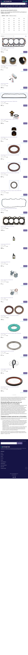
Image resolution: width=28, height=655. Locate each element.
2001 (4, 28)
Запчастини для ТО (2, 5)
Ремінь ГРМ (2, 466)
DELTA (7, 15)
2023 (19, 18)
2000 (9, 28)
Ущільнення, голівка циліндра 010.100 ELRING (7, 47)
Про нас (2, 453)
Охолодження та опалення (16, 5)
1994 (14, 30)
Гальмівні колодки (3, 468)
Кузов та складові (23, 5)
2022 (24, 18)
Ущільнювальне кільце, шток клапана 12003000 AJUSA (9, 137)
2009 (14, 24)
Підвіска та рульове (11, 6)
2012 (24, 22)
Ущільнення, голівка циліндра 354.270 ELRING (7, 226)
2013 (19, 22)
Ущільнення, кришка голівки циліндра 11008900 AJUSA (9, 101)
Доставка (2, 454)
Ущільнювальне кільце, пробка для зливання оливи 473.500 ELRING (11, 333)
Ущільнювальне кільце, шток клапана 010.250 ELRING (9, 65)
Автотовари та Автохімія (26, 6)
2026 (4, 18)
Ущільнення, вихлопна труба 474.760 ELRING (7, 351)
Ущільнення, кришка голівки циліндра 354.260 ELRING (9, 208)
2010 (9, 24)
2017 (24, 20)
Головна (2, 8)
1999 (14, 28)
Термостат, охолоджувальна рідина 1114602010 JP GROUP (9, 119)
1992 (24, 30)
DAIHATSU (4, 8)
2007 (24, 24)
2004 (14, 26)
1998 (19, 28)
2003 (19, 26)
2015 (9, 22)
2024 (14, 18)
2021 (4, 20)
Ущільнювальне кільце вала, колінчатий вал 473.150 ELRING (10, 315)
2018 (19, 20)
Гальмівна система (5, 5)
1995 (9, 30)
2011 (4, 24)
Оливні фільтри (3, 463)
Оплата (2, 456)
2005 (9, 26)
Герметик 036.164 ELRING (4, 83)
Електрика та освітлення (20, 6)
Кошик (25, 1)
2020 (9, 20)
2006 (4, 26)
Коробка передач (13, 5)
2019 (14, 20)
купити (25, 69)
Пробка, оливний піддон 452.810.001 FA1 (7, 279)
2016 (4, 22)
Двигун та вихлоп (8, 6)
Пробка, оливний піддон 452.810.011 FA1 (7, 297)
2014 (14, 22)
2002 (24, 26)
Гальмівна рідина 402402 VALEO (5, 244)
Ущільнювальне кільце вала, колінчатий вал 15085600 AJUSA (10, 172)
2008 (19, 24)
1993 (19, 30)
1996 (4, 30)
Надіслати (19, 443)
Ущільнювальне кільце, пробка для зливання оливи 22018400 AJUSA (11, 190)
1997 (24, 28)
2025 (9, 18)
